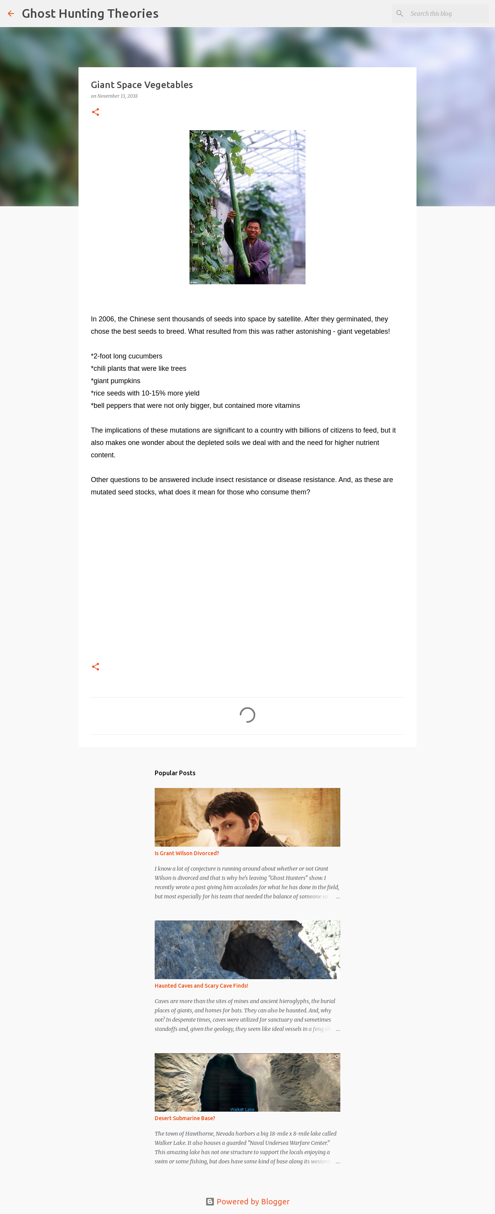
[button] (95, 112)
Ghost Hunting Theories (90, 13)
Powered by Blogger (247, 1201)
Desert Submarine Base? (185, 1118)
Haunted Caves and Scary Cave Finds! (201, 986)
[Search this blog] (448, 13)
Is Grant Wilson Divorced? (187, 853)
